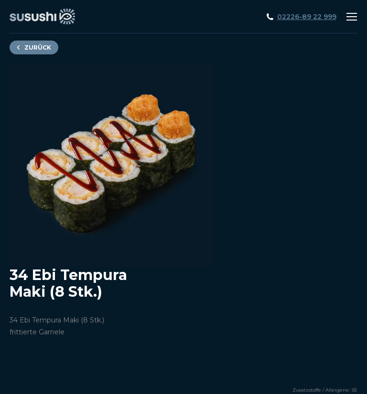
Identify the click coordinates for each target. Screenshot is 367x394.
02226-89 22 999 (306, 16)
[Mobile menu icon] (351, 16)
